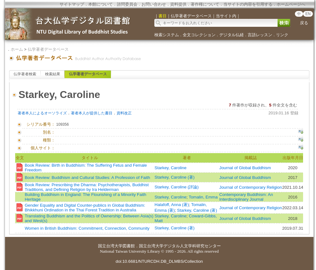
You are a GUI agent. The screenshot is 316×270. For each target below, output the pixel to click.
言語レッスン (260, 34)
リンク (282, 34)
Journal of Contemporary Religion (250, 187)
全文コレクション (199, 34)
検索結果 (52, 74)
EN (308, 14)
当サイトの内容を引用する (248, 4)
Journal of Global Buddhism (245, 167)
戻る (304, 22)
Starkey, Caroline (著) (175, 177)
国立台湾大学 (110, 246)
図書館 (129, 246)
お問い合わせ (153, 4)
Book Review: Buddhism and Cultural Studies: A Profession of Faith (87, 177)
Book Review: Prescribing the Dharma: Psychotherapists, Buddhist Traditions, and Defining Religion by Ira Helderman (86, 187)
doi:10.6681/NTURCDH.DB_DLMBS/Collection (159, 261)
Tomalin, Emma (203, 197)
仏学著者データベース (48, 49)
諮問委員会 (127, 4)
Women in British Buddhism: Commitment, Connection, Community (87, 228)
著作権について (205, 4)
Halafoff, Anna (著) (172, 204)
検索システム (166, 34)
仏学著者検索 (25, 74)
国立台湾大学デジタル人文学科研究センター (180, 246)
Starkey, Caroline (171, 167)
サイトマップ (72, 4)
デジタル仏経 (231, 34)
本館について (100, 4)
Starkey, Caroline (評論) (177, 187)
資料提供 (178, 4)
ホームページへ (291, 4)
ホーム (17, 49)
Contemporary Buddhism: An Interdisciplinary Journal (246, 197)
